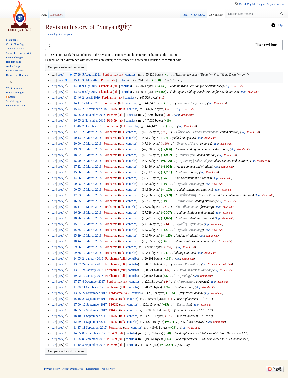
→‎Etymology (183, 275)
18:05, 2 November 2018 (89, 114)
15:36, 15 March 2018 (88, 172)
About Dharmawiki (72, 368)
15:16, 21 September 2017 (90, 298)
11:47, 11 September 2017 (90, 327)
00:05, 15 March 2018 (88, 189)
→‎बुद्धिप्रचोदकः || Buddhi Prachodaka (195, 132)
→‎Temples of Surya (186, 143)
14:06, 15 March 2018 (88, 178)
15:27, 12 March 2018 (88, 224)
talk (120, 74)
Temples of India (15, 48)
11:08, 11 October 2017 (88, 287)
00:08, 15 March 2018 (88, 183)
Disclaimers (92, 368)
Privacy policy (52, 368)
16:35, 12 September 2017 (90, 310)
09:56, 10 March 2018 (88, 247)
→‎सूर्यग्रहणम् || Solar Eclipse (194, 160)
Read (184, 14)
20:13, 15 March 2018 (88, 137)
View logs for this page (60, 34)
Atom (12, 96)
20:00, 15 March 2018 (88, 143)
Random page (13, 61)
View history (215, 14)
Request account (275, 4)
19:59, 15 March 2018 (88, 149)
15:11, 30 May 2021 (86, 80)
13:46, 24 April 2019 (87, 97)
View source (198, 14)
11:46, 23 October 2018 (88, 126)
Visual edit (237, 86)
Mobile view (108, 368)
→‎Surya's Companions (190, 103)
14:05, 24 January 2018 (88, 258)
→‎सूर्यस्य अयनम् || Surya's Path (196, 195)
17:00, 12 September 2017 (90, 304)
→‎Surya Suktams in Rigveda (193, 270)
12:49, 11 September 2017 (90, 321)
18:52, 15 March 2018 (88, 155)
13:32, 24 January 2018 (88, 264)
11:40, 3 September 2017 (89, 344)
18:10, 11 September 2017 (90, 316)
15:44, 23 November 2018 (90, 109)
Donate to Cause (15, 70)
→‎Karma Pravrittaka (185, 264)
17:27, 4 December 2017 (89, 281)
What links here (14, 88)
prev (60, 74)
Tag (227, 86)
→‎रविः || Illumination (185, 206)
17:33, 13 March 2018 (88, 195)
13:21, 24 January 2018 (88, 270)
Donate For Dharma (17, 74)
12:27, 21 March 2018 (88, 132)
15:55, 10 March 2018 (88, 229)
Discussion (56, 14)
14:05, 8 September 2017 (89, 333)
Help (279, 25)
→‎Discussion (182, 304)
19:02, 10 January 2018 (88, 275)
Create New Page (15, 44)
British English (247, 4)
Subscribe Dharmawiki (18, 52)
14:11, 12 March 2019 (87, 103)
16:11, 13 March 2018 (87, 206)
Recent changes (14, 57)
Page (44, 14)
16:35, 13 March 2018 (88, 201)
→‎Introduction (184, 201)
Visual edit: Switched (220, 264)
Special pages (13, 101)
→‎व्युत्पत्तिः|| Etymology (189, 183)
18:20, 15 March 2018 (88, 160)
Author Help (13, 66)
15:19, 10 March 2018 (88, 235)
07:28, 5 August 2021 (87, 74)
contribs (130, 74)
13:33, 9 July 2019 (85, 91)
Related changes (15, 92)
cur (53, 80)
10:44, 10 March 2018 (88, 241)
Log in (261, 4)
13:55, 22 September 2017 (90, 293)
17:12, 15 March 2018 (88, 166)
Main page (12, 39)
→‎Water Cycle (186, 155)
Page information (15, 105)
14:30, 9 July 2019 (85, 86)
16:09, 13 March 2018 (88, 212)
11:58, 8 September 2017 (89, 339)
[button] (164, 44)
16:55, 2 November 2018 (89, 120)
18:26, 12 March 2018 (88, 218)
